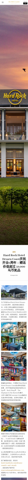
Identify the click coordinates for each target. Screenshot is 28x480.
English (25, 1)
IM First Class (14, 2)
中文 (25, 3)
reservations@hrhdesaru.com (12, 470)
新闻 (14, 252)
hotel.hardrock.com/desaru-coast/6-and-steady (12, 464)
